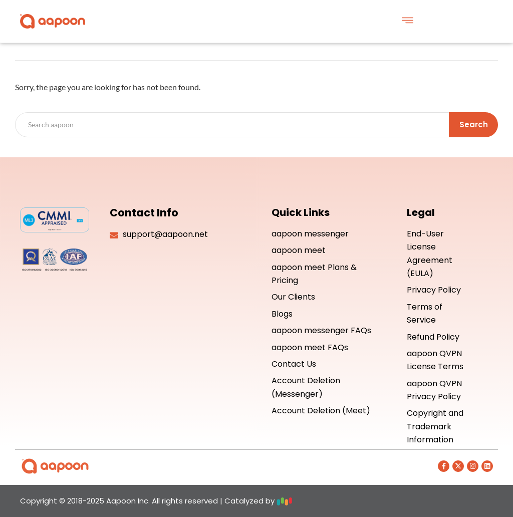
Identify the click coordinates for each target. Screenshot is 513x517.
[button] (407, 21)
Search (473, 124)
